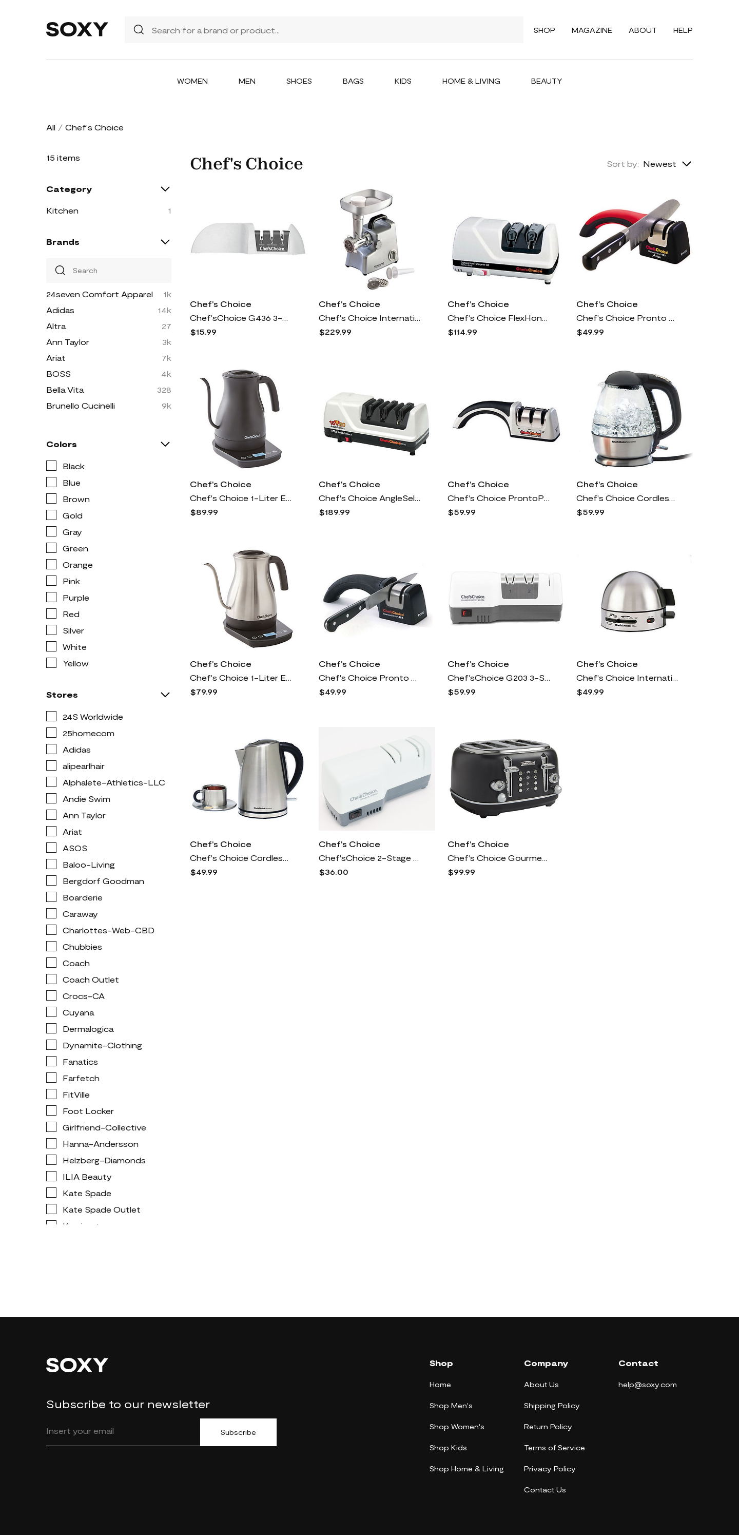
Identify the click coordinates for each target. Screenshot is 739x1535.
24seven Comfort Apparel (99, 294)
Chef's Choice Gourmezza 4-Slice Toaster (499, 857)
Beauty (546, 80)
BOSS (58, 373)
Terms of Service (554, 1447)
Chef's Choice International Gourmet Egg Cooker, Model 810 (627, 677)
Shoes (299, 80)
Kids (403, 80)
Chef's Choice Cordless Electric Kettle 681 (241, 857)
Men (247, 80)
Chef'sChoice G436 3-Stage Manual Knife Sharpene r (241, 317)
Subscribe (238, 1432)
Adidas (60, 310)
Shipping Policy (552, 1405)
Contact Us (545, 1489)
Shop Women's (457, 1426)
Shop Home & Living (467, 1468)
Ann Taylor (67, 342)
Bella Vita (65, 389)
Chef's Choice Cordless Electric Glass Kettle (627, 498)
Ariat (56, 357)
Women (192, 80)
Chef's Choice (220, 304)
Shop (544, 30)
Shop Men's (451, 1405)
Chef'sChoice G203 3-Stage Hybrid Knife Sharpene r (499, 677)
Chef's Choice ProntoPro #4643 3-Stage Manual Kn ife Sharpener (499, 498)
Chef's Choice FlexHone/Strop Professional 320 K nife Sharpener (499, 317)
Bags (353, 80)
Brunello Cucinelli (80, 405)
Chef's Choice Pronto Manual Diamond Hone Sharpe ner (370, 677)
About (643, 30)
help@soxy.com (647, 1384)
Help (683, 30)
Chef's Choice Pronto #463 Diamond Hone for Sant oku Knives (627, 317)
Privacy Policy (550, 1468)
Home (440, 1384)
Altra (56, 326)
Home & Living (471, 80)
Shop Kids (448, 1447)
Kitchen (62, 210)
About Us (541, 1384)
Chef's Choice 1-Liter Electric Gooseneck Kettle (241, 677)
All (50, 127)
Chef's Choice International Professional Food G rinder (370, 317)
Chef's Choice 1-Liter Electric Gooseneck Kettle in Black (241, 498)
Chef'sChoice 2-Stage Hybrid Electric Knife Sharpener (370, 857)
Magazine (592, 30)
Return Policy (548, 1426)
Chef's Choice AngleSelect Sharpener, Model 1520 (370, 498)
